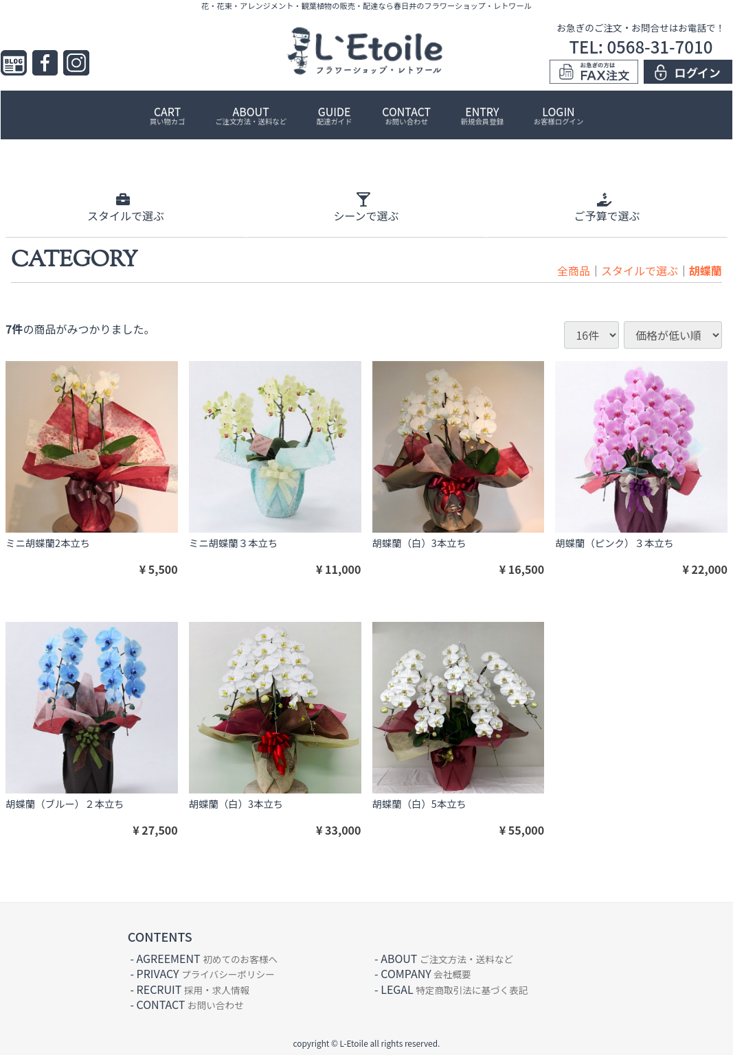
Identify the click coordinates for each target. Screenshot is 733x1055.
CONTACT (406, 114)
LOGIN (559, 114)
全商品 (573, 269)
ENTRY (482, 114)
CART (167, 114)
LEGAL (454, 988)
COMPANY (426, 973)
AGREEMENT (207, 957)
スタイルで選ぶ (639, 269)
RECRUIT (193, 988)
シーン (365, 208)
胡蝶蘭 (705, 269)
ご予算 (607, 208)
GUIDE (334, 114)
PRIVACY (206, 973)
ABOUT (250, 114)
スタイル (125, 208)
